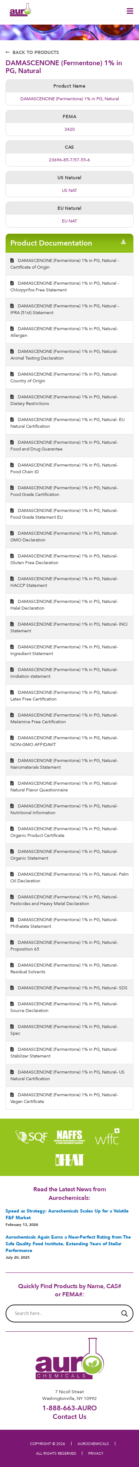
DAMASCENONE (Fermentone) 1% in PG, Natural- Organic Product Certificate (64, 832)
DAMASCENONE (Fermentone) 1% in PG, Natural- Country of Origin (64, 377)
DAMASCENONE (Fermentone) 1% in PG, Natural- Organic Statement (64, 854)
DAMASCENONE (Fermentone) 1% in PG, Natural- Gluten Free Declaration (64, 559)
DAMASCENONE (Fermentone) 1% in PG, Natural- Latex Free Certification (64, 695)
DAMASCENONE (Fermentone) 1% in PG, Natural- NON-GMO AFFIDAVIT (64, 741)
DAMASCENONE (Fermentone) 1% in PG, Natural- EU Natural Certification (67, 423)
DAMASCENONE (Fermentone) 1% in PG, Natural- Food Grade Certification (64, 491)
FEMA (69, 116)
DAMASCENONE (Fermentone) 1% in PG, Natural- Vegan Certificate (64, 1098)
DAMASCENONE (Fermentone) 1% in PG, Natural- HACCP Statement (64, 582)
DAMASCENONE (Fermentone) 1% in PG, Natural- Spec (64, 1030)
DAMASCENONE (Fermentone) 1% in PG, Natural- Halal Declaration (64, 604)
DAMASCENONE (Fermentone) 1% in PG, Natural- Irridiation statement (64, 673)
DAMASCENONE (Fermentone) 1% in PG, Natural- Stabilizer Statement (64, 1052)
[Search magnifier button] (124, 1313)
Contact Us (69, 1416)
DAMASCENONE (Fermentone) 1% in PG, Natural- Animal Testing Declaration (64, 354)
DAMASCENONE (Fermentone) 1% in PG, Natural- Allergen (64, 332)
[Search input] (66, 1313)
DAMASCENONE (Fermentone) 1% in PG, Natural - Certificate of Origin (64, 264)
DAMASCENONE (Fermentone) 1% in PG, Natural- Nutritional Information (64, 809)
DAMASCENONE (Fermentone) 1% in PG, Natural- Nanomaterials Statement (64, 764)
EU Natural (69, 208)
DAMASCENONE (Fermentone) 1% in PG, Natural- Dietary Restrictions (64, 400)
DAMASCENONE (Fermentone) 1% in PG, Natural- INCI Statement (69, 627)
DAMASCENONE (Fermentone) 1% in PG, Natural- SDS (69, 987)
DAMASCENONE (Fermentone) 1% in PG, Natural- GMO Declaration (64, 536)
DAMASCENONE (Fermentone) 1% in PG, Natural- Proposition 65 (64, 945)
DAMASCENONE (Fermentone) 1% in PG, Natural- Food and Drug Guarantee (64, 445)
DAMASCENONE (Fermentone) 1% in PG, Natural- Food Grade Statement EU (64, 514)
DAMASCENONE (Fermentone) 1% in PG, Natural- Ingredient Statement (64, 650)
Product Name (69, 85)
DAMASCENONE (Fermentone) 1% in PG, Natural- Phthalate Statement (64, 923)
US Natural (69, 177)
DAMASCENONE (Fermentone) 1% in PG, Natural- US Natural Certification (67, 1075)
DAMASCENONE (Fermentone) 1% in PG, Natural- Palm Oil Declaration (69, 877)
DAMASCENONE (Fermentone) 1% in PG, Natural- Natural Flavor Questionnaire (64, 786)
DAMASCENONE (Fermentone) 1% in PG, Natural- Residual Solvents (64, 968)
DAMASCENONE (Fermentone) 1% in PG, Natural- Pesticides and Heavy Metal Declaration (64, 900)
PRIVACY (95, 1453)
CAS (69, 147)
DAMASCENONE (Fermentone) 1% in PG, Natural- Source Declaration (64, 1007)
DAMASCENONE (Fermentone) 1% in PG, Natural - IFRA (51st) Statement (64, 309)
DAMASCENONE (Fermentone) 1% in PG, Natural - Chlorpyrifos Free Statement (64, 286)
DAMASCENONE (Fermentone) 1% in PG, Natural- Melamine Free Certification (64, 718)
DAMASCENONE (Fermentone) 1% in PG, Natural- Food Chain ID (64, 468)
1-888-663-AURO (69, 1408)
